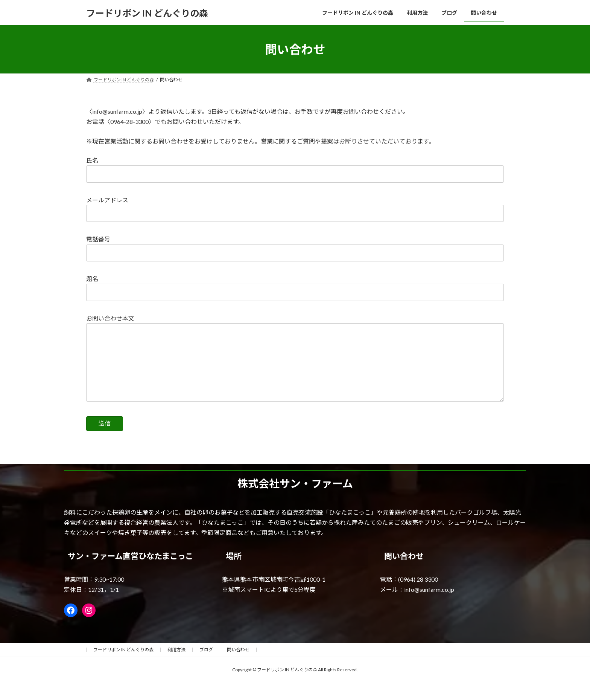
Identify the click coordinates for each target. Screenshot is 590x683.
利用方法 (176, 649)
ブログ (206, 649)
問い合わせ (238, 649)
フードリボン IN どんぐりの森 (123, 649)
